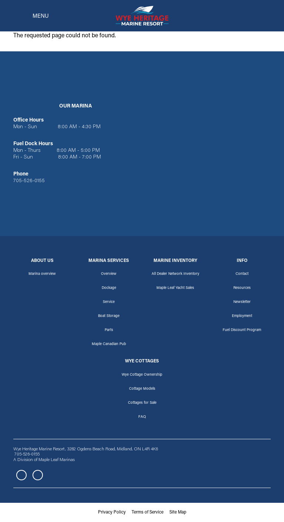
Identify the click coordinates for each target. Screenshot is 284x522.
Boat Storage (108, 316)
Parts (109, 330)
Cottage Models (142, 389)
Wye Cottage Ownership (142, 375)
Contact (242, 274)
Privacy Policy (112, 512)
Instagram (38, 475)
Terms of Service (147, 512)
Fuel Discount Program (242, 330)
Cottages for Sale (142, 403)
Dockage (109, 288)
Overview (108, 274)
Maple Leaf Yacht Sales (175, 288)
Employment (242, 316)
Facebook (21, 475)
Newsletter (242, 302)
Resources (242, 288)
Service (109, 302)
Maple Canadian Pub (109, 344)
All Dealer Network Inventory (175, 274)
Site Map (177, 512)
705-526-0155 (29, 181)
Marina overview (42, 274)
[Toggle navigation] (29, 15)
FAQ (142, 417)
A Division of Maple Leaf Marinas (44, 460)
